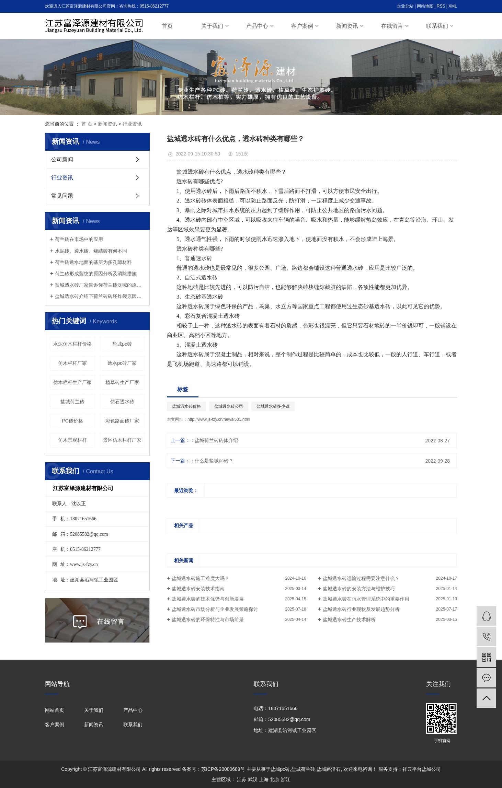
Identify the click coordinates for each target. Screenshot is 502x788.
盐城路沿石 (329, 769)
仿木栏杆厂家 (72, 363)
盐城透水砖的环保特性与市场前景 (208, 619)
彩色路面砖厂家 (122, 421)
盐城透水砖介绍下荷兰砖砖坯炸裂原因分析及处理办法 (100, 296)
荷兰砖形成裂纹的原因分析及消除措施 (96, 273)
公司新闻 (62, 159)
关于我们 (212, 26)
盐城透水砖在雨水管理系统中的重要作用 (366, 599)
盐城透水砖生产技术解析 (349, 619)
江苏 (242, 779)
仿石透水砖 (122, 401)
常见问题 (62, 196)
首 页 (86, 124)
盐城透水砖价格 (186, 406)
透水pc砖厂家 (122, 363)
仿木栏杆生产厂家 (72, 382)
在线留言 (392, 26)
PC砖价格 (72, 421)
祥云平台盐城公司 (421, 769)
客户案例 (302, 26)
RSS (441, 6)
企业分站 (405, 6)
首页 (167, 26)
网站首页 (54, 710)
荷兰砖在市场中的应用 (79, 239)
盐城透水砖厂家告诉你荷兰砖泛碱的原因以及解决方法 (100, 285)
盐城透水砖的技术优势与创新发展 (208, 599)
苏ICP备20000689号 (223, 769)
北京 (274, 779)
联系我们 (437, 26)
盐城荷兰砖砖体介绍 (216, 440)
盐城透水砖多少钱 (272, 406)
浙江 (285, 779)
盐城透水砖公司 (228, 406)
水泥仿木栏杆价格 (72, 344)
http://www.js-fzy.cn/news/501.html (218, 419)
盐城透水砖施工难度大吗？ (200, 578)
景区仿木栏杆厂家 (122, 440)
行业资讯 (132, 124)
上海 (264, 779)
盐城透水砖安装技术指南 (198, 588)
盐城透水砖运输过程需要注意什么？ (361, 578)
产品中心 (257, 26)
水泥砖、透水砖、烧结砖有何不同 (91, 251)
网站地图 (425, 6)
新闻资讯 (347, 26)
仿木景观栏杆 (72, 440)
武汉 (253, 779)
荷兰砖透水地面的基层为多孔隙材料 (93, 262)
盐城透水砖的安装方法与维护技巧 (359, 588)
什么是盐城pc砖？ (214, 460)
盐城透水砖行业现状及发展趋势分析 (361, 609)
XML (452, 6)
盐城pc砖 (122, 344)
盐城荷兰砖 (72, 401)
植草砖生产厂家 (122, 382)
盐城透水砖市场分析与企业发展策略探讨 (215, 609)
